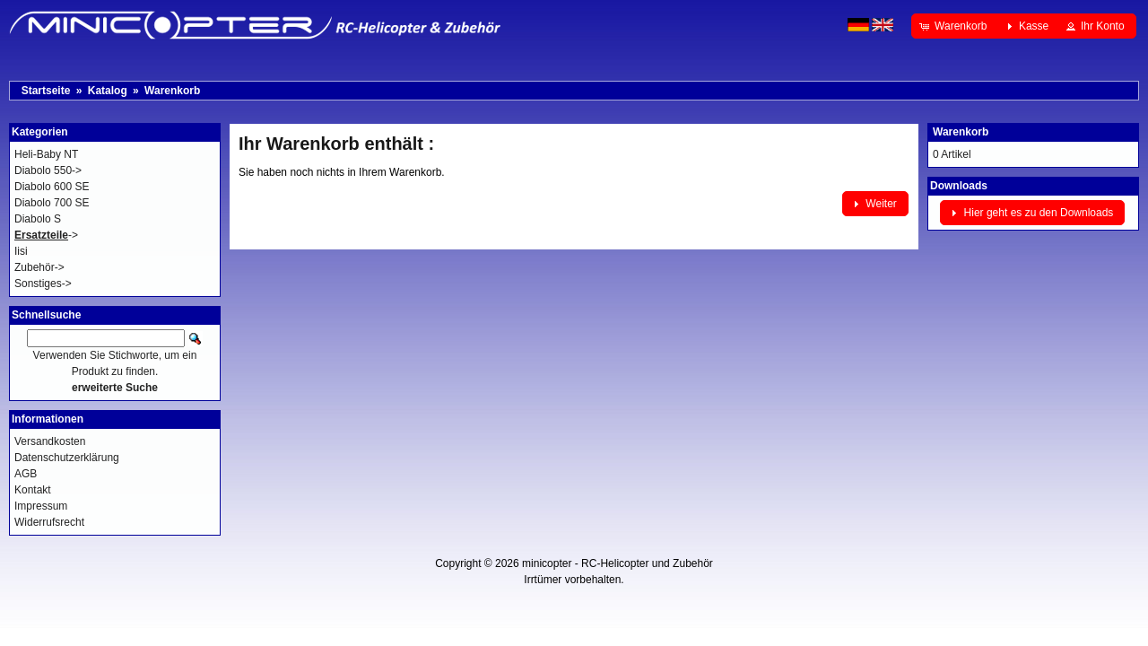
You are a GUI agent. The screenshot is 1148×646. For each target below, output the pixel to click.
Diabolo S (37, 219)
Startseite (46, 90)
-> (46, 235)
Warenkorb (172, 90)
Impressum (40, 506)
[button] (954, 26)
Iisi (21, 251)
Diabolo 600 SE (51, 186)
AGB (25, 473)
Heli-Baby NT (46, 154)
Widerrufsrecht (49, 522)
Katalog (107, 90)
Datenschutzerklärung (66, 457)
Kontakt (32, 490)
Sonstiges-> (43, 283)
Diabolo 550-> (48, 170)
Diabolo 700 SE (51, 202)
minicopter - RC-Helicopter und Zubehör (617, 563)
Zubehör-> (39, 267)
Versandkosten (49, 441)
